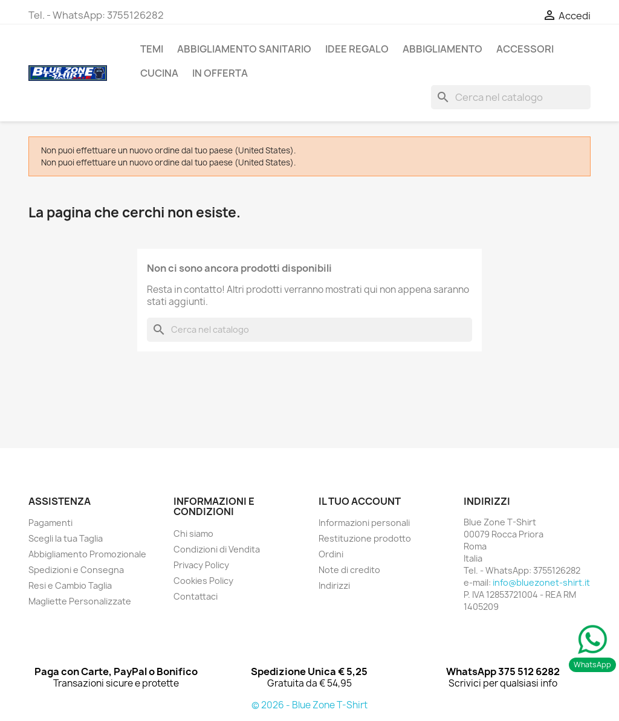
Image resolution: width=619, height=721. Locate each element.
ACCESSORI (525, 49)
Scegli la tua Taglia (65, 538)
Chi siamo (193, 533)
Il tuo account (360, 501)
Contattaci (195, 596)
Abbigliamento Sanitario (244, 49)
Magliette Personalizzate (79, 601)
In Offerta (220, 73)
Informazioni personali (364, 522)
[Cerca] (511, 97)
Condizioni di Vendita (216, 549)
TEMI (151, 49)
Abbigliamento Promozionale (87, 554)
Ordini (331, 554)
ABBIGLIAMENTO (442, 49)
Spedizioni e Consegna (76, 569)
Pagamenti (50, 522)
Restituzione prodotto (365, 538)
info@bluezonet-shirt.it (541, 582)
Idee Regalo (357, 49)
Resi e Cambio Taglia (70, 585)
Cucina (159, 73)
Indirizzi (334, 585)
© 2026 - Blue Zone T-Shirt (309, 705)
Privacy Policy (201, 565)
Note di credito (349, 569)
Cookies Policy (203, 580)
